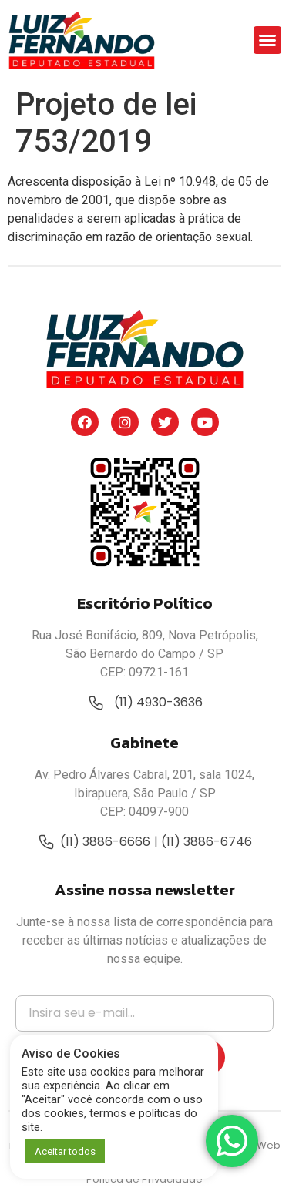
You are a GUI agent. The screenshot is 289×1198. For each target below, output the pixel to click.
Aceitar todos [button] (65, 1151)
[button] (267, 40)
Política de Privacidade (144, 1179)
